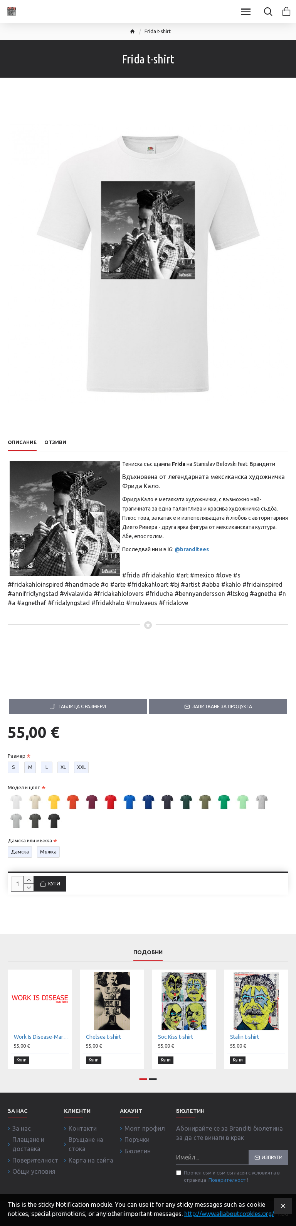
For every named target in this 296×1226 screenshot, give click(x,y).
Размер (16, 756)
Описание (22, 442)
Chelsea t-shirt (103, 1038)
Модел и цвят (24, 787)
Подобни (148, 953)
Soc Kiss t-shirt (175, 1038)
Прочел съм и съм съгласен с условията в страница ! (228, 1178)
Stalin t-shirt (244, 1038)
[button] (143, 1080)
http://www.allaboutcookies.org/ (229, 1213)
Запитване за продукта (222, 706)
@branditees (192, 549)
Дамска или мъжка (30, 840)
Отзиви (55, 442)
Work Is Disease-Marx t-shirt (41, 1038)
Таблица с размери (82, 706)
